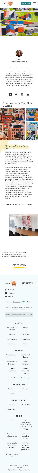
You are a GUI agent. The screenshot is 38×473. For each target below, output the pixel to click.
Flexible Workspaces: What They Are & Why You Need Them (25, 424)
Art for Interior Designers (12, 363)
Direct (12, 393)
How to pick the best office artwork (12, 445)
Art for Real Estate (25, 356)
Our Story (25, 334)
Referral (25, 389)
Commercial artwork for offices (25, 436)
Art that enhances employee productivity (25, 446)
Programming (25, 339)
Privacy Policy (12, 470)
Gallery (11, 404)
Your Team (12, 344)
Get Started (26, 3)
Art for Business (12, 355)
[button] (34, 3)
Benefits (12, 334)
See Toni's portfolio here (19, 204)
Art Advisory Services (11, 328)
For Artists (12, 378)
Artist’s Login (25, 378)
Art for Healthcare (25, 363)
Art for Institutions (12, 370)
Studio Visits (11, 409)
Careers (25, 344)
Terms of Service (24, 470)
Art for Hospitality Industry (26, 371)
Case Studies (25, 404)
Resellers (11, 389)
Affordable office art (12, 455)
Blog (11, 420)
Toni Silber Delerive (19, 62)
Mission (25, 327)
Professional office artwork (12, 435)
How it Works (12, 339)
